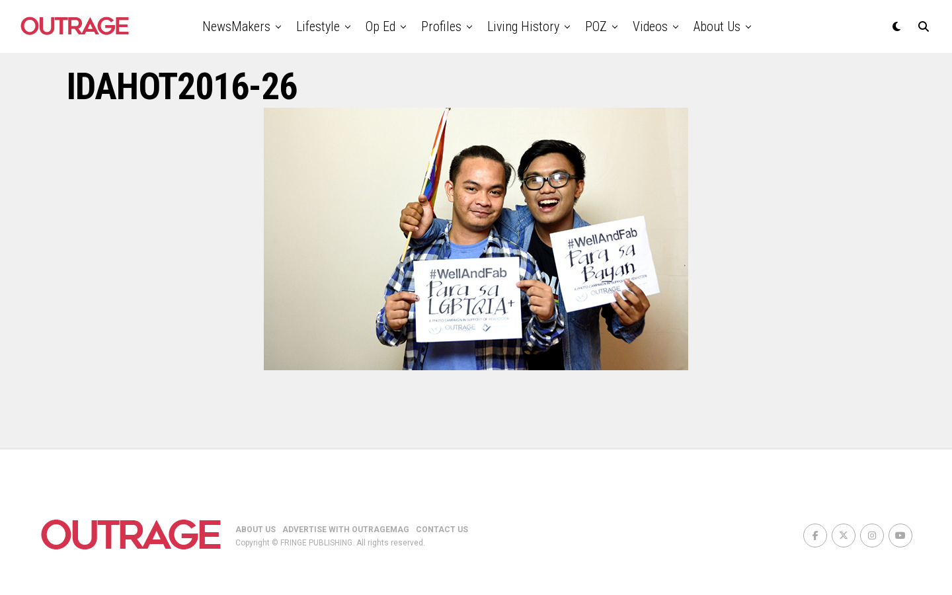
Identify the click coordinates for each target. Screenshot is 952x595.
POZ (596, 26)
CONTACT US (442, 529)
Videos (650, 26)
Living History (523, 26)
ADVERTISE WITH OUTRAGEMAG (345, 529)
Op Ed (380, 26)
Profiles (441, 26)
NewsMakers (236, 26)
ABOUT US (255, 529)
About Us (717, 26)
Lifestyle (318, 26)
